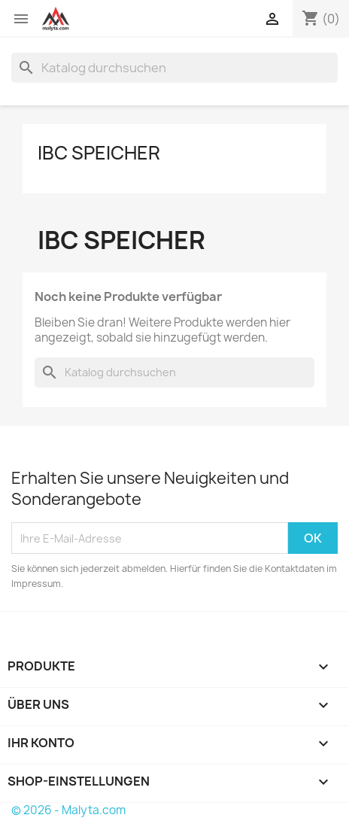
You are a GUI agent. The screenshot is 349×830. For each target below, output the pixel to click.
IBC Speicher (99, 153)
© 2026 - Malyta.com (68, 810)
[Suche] (174, 68)
